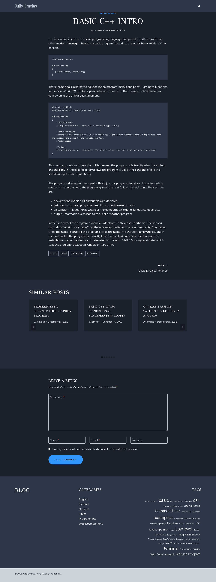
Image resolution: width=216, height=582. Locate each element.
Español (84, 504)
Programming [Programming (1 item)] (172, 535)
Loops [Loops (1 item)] (172, 530)
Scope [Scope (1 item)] (188, 539)
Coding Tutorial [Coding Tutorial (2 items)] (192, 506)
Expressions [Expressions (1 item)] (178, 518)
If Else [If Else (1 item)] (181, 524)
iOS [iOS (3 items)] (198, 523)
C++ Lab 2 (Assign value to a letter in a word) (161, 311)
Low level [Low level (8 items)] (183, 529)
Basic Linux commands (139, 268)
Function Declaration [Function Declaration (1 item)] (192, 518)
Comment (57, 397)
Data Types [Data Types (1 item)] (196, 512)
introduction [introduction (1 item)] (190, 524)
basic (53, 253)
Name (54, 440)
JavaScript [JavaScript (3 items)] (155, 529)
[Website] (149, 440)
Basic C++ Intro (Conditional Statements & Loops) (106, 311)
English (83, 499)
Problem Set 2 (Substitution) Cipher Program (52, 311)
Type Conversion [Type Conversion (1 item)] (186, 549)
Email (95, 440)
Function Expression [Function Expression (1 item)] (158, 524)
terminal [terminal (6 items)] (171, 548)
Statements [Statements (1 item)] (196, 539)
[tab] (102, 357)
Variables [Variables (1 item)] (197, 549)
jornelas (98, 30)
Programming (108, 13)
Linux (82, 514)
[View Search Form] (199, 6)
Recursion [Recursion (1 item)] (180, 539)
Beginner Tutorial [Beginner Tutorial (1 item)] (176, 501)
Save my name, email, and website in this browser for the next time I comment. (95, 449)
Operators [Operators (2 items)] (160, 534)
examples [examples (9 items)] (162, 517)
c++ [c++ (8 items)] (196, 500)
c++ (64, 253)
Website (137, 440)
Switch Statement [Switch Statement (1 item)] (187, 543)
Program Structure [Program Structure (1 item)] (155, 539)
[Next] (182, 327)
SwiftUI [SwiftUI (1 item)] (176, 543)
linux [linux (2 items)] (165, 529)
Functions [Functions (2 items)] (172, 523)
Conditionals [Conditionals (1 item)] (186, 512)
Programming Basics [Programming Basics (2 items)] (189, 534)
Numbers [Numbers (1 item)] (197, 530)
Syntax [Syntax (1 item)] (197, 543)
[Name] (67, 440)
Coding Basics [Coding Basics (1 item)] (177, 506)
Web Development (91, 523)
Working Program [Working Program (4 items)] (188, 554)
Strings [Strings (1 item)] (161, 543)
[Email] (108, 440)
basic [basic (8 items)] (164, 500)
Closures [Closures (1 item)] (167, 506)
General (84, 509)
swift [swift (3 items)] (168, 543)
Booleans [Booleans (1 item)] (188, 501)
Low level (92, 253)
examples (77, 253)
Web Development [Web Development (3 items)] (162, 554)
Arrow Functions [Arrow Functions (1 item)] (151, 501)
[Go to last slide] (33, 327)
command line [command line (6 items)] (167, 510)
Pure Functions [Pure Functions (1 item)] (169, 539)
